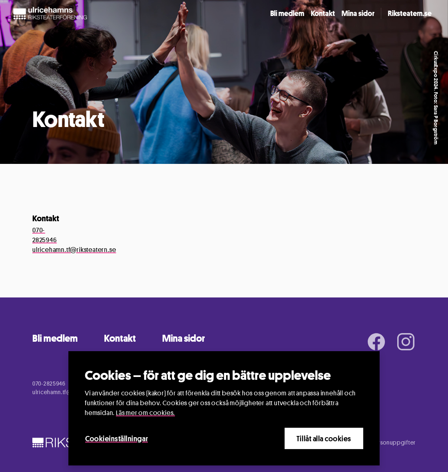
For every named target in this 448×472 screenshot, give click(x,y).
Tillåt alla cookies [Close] (323, 439)
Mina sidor (358, 13)
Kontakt (323, 13)
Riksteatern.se (410, 13)
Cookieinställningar (116, 439)
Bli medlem (287, 13)
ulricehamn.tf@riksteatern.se (74, 249)
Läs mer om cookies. (145, 413)
